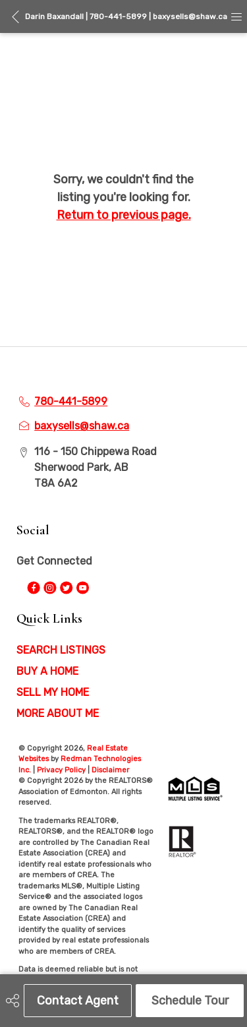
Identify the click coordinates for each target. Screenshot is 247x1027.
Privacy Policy (61, 770)
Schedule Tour (190, 1000)
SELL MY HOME (52, 692)
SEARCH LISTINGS (60, 650)
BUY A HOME (47, 671)
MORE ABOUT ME (57, 713)
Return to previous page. (124, 215)
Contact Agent (78, 1000)
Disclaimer (110, 770)
